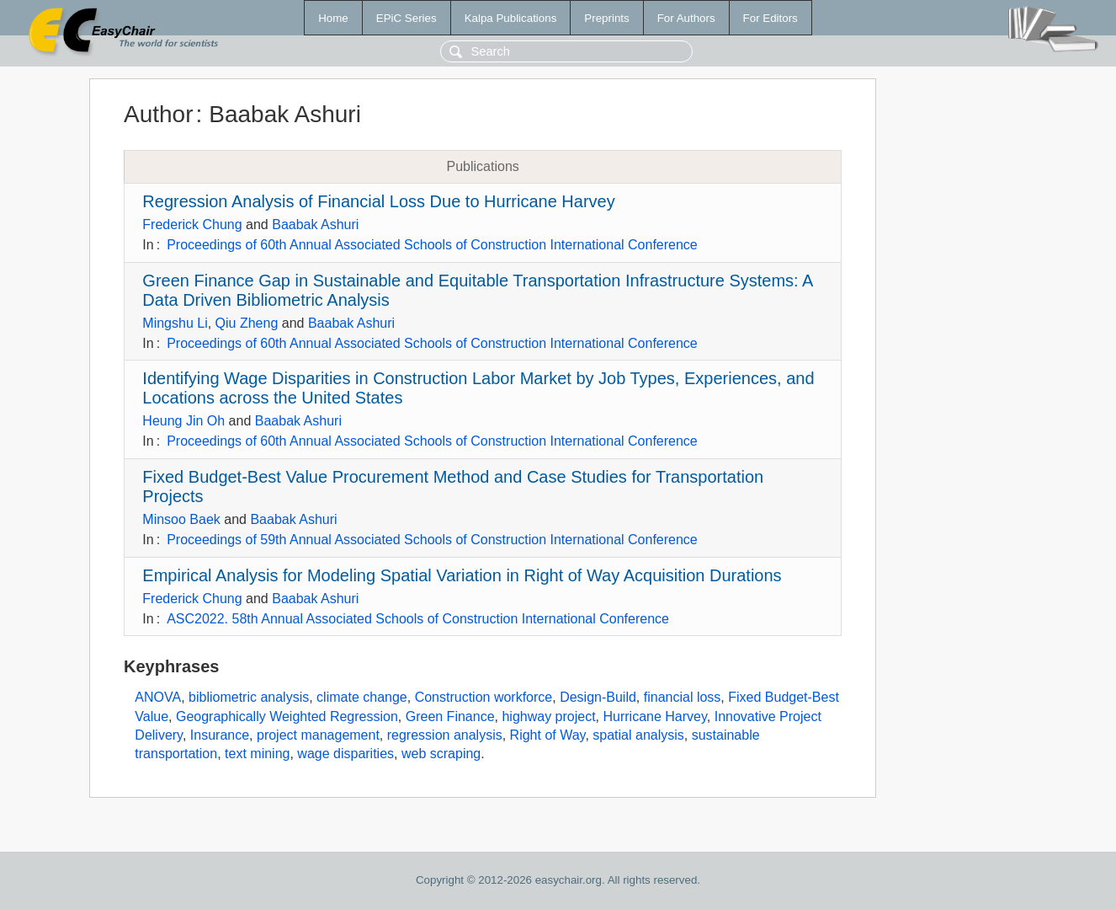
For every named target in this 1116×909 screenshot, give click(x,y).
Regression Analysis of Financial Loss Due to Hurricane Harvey (378, 201)
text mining (257, 753)
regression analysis (444, 735)
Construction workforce (484, 697)
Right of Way (548, 735)
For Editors (770, 18)
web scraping (441, 753)
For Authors (686, 18)
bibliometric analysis (249, 697)
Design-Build (598, 697)
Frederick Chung (192, 224)
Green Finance (450, 716)
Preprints (606, 18)
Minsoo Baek (181, 519)
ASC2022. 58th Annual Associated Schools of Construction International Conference (418, 619)
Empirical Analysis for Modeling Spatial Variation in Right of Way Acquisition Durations (461, 575)
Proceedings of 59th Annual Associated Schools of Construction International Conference (432, 539)
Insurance (219, 735)
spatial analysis (638, 735)
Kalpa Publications (511, 18)
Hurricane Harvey (655, 716)
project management (318, 735)
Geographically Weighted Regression (287, 716)
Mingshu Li (174, 323)
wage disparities (345, 753)
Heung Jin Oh (183, 421)
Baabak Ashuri (315, 224)
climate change (361, 697)
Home (333, 18)
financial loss (682, 697)
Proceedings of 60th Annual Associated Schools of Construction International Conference (432, 245)
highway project (548, 716)
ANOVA (158, 697)
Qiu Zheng (247, 323)
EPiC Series (406, 18)
